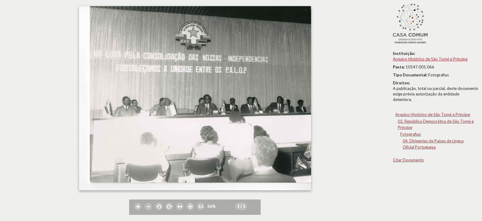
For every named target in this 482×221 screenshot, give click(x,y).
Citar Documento (408, 159)
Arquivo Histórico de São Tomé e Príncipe (430, 58)
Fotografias (410, 134)
